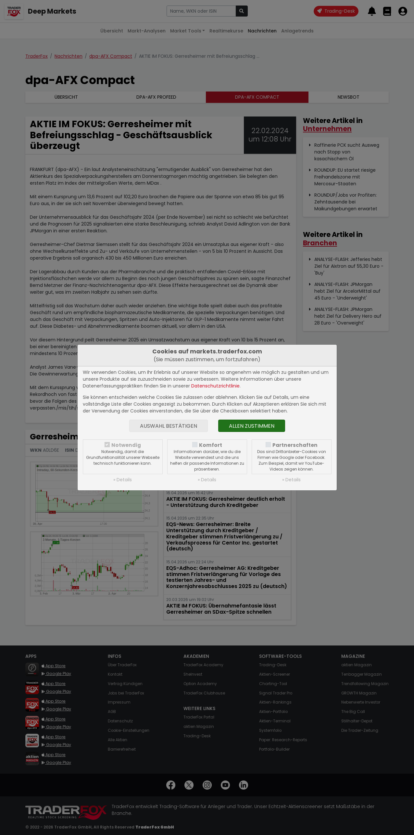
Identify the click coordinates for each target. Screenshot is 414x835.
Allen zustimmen (251, 426)
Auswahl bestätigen (168, 426)
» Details (122, 479)
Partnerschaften (295, 445)
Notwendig (126, 445)
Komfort (210, 445)
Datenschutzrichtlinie (215, 386)
